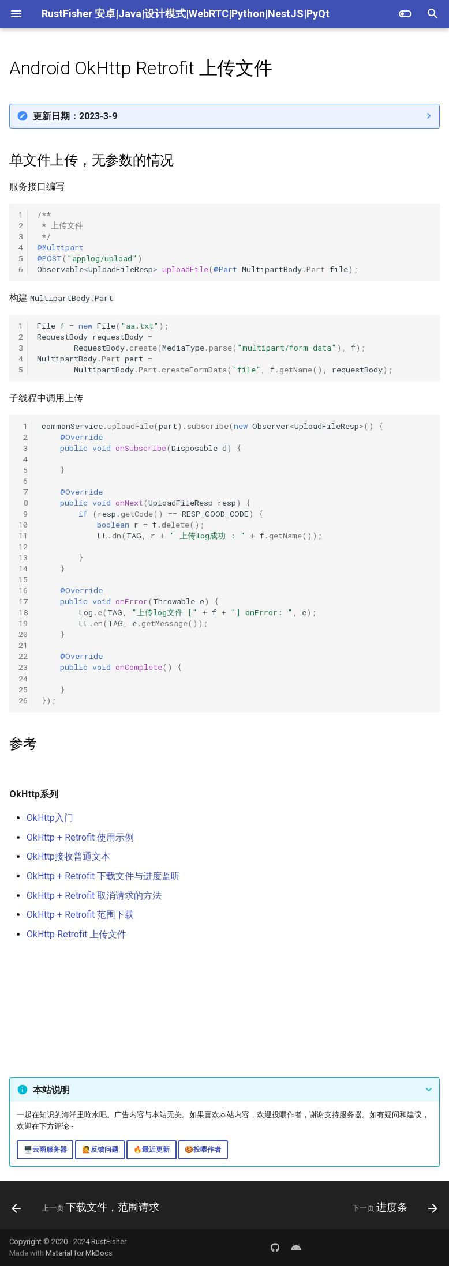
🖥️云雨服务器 (45, 1150)
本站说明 (51, 1089)
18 (23, 612)
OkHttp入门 (50, 817)
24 (23, 678)
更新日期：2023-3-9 (75, 116)
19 (23, 623)
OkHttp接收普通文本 (68, 856)
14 (23, 568)
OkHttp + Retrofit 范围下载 (80, 914)
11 (23, 535)
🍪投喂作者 (203, 1150)
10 (23, 524)
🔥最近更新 (151, 1150)
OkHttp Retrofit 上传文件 (76, 934)
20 (23, 634)
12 (23, 546)
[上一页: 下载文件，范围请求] (87, 1208)
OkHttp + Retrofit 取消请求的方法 (94, 895)
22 (23, 656)
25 (23, 689)
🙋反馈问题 (100, 1150)
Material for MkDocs (79, 1253)
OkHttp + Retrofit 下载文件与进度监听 (103, 876)
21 (23, 645)
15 (23, 579)
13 (23, 557)
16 (23, 590)
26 (23, 700)
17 (23, 601)
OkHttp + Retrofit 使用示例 (80, 837)
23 (23, 667)
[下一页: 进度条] (393, 1208)
